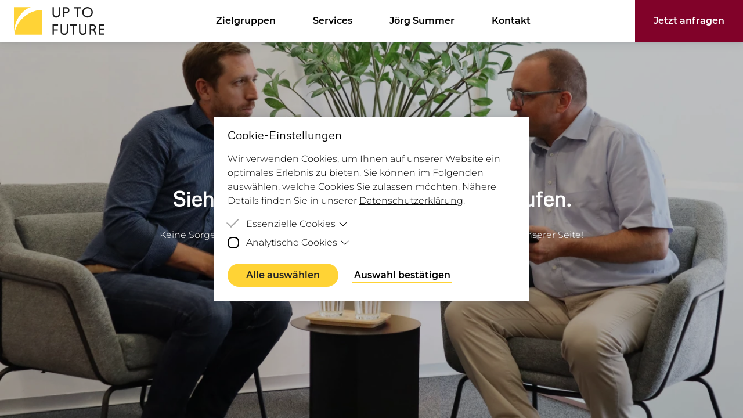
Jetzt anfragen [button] (689, 20)
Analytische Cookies (297, 242)
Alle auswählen (283, 274)
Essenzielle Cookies (297, 223)
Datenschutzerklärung (411, 200)
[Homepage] (55, 21)
